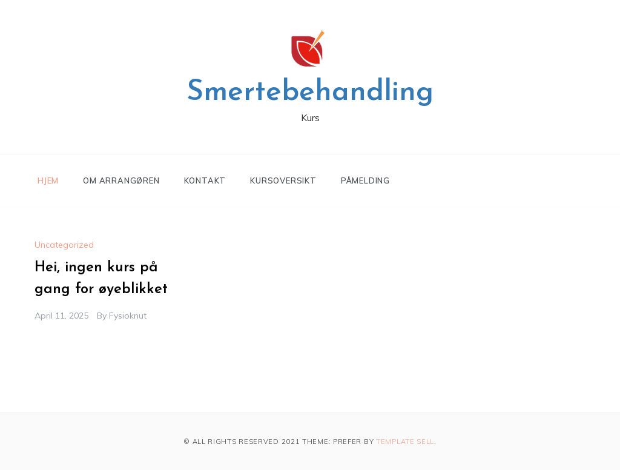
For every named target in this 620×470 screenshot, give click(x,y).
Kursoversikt (283, 180)
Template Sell (405, 441)
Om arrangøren (121, 180)
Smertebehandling (310, 92)
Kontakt (205, 180)
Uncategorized (64, 244)
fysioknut (128, 315)
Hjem (48, 180)
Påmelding (365, 180)
